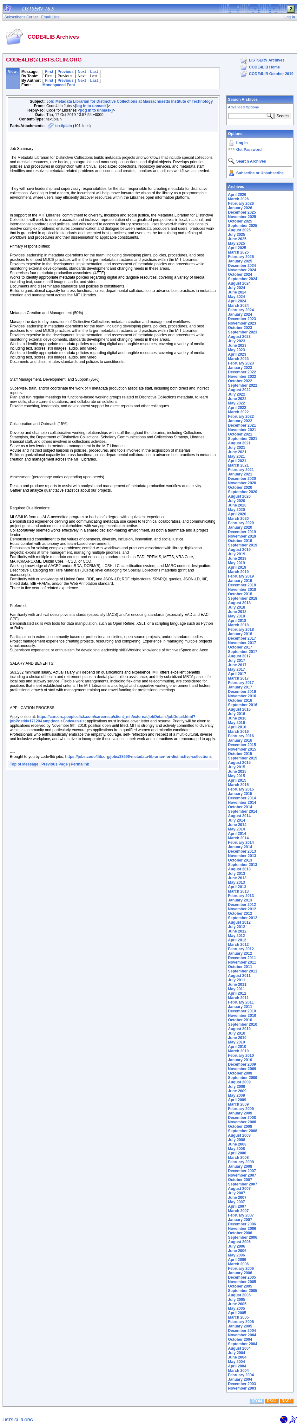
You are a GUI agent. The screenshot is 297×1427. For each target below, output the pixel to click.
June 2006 (237, 1251)
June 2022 (237, 399)
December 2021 (242, 425)
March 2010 (238, 1051)
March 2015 (238, 785)
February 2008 (241, 1162)
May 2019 (236, 563)
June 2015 (237, 771)
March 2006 (238, 1264)
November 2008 (242, 1122)
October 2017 (240, 647)
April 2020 (237, 514)
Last (94, 71)
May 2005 (236, 1308)
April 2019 (237, 567)
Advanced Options (243, 107)
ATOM (256, 1401)
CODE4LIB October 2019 (271, 74)
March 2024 (238, 305)
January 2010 (240, 1060)
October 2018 (240, 594)
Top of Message (24, 764)
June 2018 (237, 612)
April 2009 (237, 1100)
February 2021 (241, 470)
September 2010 (242, 1024)
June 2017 (237, 665)
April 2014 (237, 833)
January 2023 (240, 367)
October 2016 (240, 700)
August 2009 (239, 1082)
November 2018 (242, 589)
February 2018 (241, 629)
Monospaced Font (59, 85)
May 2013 (236, 882)
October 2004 (240, 1339)
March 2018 (238, 625)
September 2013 (242, 864)
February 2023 (241, 363)
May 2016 (236, 722)
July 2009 (236, 1086)
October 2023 (240, 328)
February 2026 (241, 203)
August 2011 (239, 975)
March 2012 (238, 944)
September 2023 (242, 332)
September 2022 (242, 385)
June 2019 (237, 558)
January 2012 (240, 953)
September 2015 (242, 758)
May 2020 (236, 509)
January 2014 (240, 847)
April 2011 (237, 993)
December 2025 (242, 212)
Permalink (80, 764)
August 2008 (239, 1135)
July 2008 (236, 1140)
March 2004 (238, 1370)
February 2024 (241, 310)
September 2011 (242, 971)
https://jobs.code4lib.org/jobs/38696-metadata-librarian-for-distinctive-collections (138, 756)
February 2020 (241, 523)
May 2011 (236, 989)
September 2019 (242, 545)
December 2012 (242, 904)
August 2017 (239, 656)
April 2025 (237, 248)
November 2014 (242, 802)
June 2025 (237, 239)
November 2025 (242, 217)
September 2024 (242, 279)
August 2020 (239, 496)
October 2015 (240, 754)
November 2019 (242, 536)
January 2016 (240, 740)
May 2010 (236, 1042)
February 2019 (241, 576)
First (49, 71)
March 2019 (238, 572)
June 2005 (237, 1304)
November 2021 (242, 430)
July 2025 (236, 234)
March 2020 (238, 518)
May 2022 (236, 403)
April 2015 (237, 780)
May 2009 (236, 1095)
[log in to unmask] (91, 106)
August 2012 (239, 922)
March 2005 (238, 1317)
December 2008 (242, 1117)
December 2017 (242, 638)
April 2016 (237, 727)
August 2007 (239, 1188)
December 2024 (242, 265)
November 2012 (242, 909)
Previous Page (55, 764)
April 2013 (237, 887)
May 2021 (236, 456)
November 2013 (242, 856)
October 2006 (240, 1233)
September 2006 (242, 1237)
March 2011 (238, 998)
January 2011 (240, 1006)
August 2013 (239, 869)
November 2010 (242, 1015)
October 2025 (240, 221)
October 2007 (240, 1180)
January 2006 (240, 1273)
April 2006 (237, 1259)
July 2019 (236, 554)
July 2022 (236, 394)
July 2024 (236, 288)
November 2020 (242, 483)
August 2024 (239, 283)
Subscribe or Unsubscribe (260, 173)
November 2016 (242, 696)
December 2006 (242, 1224)
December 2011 (242, 958)
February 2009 (241, 1109)
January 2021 (240, 474)
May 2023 (236, 350)
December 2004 (242, 1330)
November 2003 (242, 1388)
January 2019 (240, 580)
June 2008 (237, 1144)
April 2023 (237, 354)
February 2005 (241, 1322)
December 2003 (242, 1384)
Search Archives (243, 99)
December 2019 (242, 532)
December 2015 (242, 745)
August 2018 (239, 603)
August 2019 (239, 549)
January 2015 (240, 793)
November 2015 (242, 749)
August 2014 (239, 816)
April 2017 (237, 674)
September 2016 (242, 705)
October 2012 (240, 913)
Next (82, 71)
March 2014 (238, 838)
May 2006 (236, 1255)
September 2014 (242, 811)
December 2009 (242, 1064)
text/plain (63, 126)
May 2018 (236, 616)
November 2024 (242, 270)
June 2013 (237, 878)
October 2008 (240, 1126)
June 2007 (237, 1197)
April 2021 (237, 461)
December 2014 (242, 798)
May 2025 (236, 243)
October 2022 (240, 381)
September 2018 (242, 598)
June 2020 (237, 505)
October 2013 (240, 860)
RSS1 (272, 1401)
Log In (242, 143)
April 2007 (237, 1206)
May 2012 (236, 935)
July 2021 (236, 447)
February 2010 (241, 1055)
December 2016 (242, 691)
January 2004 (240, 1379)
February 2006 (241, 1268)
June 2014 (237, 825)
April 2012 (237, 940)
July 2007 (236, 1193)
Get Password (249, 149)
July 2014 (236, 820)
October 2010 (240, 1020)
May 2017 (236, 669)
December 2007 (242, 1171)
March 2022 (238, 412)
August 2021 (239, 443)
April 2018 (237, 620)
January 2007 (240, 1219)
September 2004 (242, 1344)
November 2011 (242, 962)
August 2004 (239, 1348)
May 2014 (236, 829)
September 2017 (242, 651)
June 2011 (237, 984)
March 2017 (238, 678)
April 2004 (237, 1366)
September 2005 (242, 1290)
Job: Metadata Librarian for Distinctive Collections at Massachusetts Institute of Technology (129, 101)
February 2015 (241, 789)
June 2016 (237, 718)
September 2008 (242, 1131)
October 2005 (240, 1286)
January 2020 (240, 527)
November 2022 (242, 376)
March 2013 (238, 891)
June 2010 (237, 1038)
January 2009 (240, 1113)
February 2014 (241, 842)
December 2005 (242, 1277)
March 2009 (238, 1104)
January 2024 (240, 314)
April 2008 (237, 1153)
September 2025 (242, 225)
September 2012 (242, 918)
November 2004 (242, 1335)
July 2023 (236, 341)
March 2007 (238, 1211)
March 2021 (238, 465)
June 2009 (237, 1091)
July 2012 (236, 927)
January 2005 (240, 1326)
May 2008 (236, 1148)
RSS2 (286, 1401)
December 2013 (242, 851)
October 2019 (240, 541)
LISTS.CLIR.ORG (18, 1420)
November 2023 (242, 323)
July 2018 (236, 607)
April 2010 (237, 1046)
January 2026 (240, 208)
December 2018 (242, 585)
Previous (65, 71)
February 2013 (241, 896)
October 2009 (240, 1073)
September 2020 (242, 492)
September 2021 (242, 438)
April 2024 (237, 301)
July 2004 (236, 1353)
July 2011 (236, 980)
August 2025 (239, 230)
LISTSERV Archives (267, 60)
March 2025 (238, 252)
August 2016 (239, 709)
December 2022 (242, 372)
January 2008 (240, 1166)
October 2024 (240, 274)
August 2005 (239, 1295)
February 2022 (241, 416)
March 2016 (238, 731)
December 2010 (242, 1011)
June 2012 (237, 931)
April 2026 (237, 194)
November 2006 (242, 1228)
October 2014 (240, 807)
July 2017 (236, 660)
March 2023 (238, 359)
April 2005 (237, 1313)
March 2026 (238, 199)
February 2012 (241, 949)
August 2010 (239, 1029)
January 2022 (240, 421)
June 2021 (237, 452)
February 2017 (241, 683)
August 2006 (239, 1242)
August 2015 (239, 762)
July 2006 (236, 1246)
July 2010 (236, 1033)
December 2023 (242, 319)
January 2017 (240, 687)
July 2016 (236, 714)
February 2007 (241, 1215)
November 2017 (242, 643)
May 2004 (236, 1361)
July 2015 (236, 767)
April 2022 (237, 407)
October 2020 (240, 487)
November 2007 (242, 1175)
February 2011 (241, 1002)
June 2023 (237, 345)
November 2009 (242, 1069)
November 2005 (242, 1282)
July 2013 (236, 873)
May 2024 (236, 296)
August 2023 (239, 336)
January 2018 (240, 634)
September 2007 (242, 1184)
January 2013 (240, 900)
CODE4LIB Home (264, 67)
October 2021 (240, 434)
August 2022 (239, 390)
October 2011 (240, 967)
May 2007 (236, 1202)
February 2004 (241, 1375)
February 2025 (241, 257)
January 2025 (240, 261)
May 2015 (236, 776)
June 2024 (237, 292)
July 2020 (236, 501)
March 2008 (238, 1157)
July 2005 (236, 1299)
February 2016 (241, 736)
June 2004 (237, 1357)
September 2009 (242, 1077)
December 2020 (242, 478)
